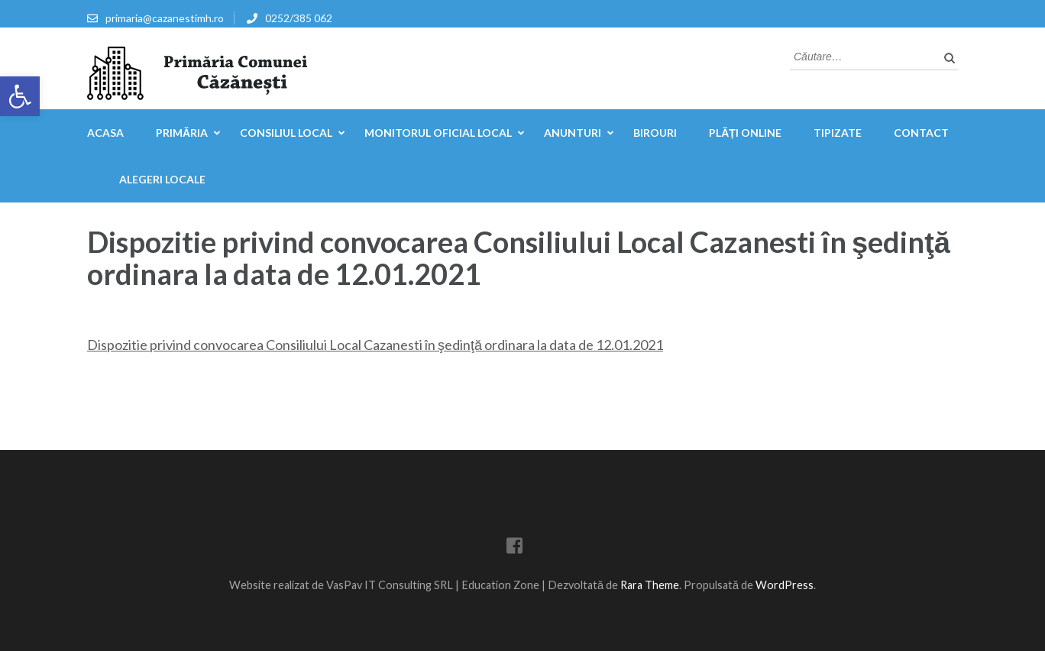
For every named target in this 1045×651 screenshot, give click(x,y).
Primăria (182, 132)
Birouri (655, 132)
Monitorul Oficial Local (438, 132)
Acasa (105, 132)
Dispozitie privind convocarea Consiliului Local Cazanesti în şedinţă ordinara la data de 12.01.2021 (375, 344)
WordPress (784, 584)
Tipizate (838, 132)
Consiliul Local (286, 132)
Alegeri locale (162, 179)
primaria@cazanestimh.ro (164, 17)
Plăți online (745, 132)
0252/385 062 (298, 17)
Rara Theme (649, 584)
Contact (921, 132)
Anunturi (572, 132)
